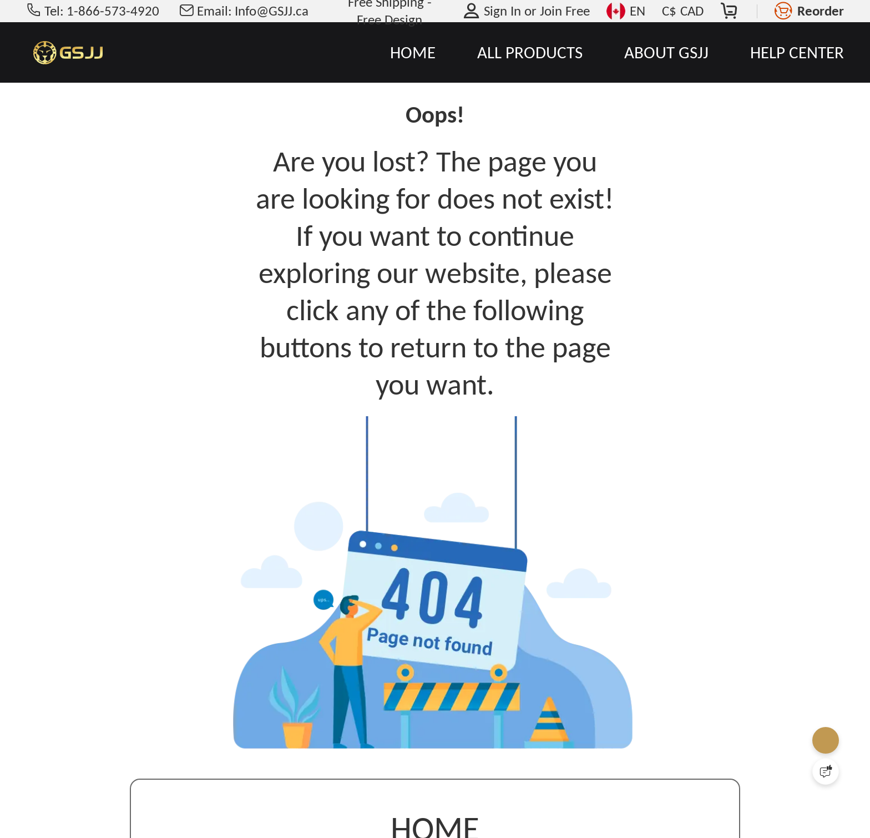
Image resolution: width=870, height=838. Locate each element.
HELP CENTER (797, 52)
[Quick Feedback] (825, 771)
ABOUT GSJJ (666, 52)
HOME (413, 52)
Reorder (820, 10)
